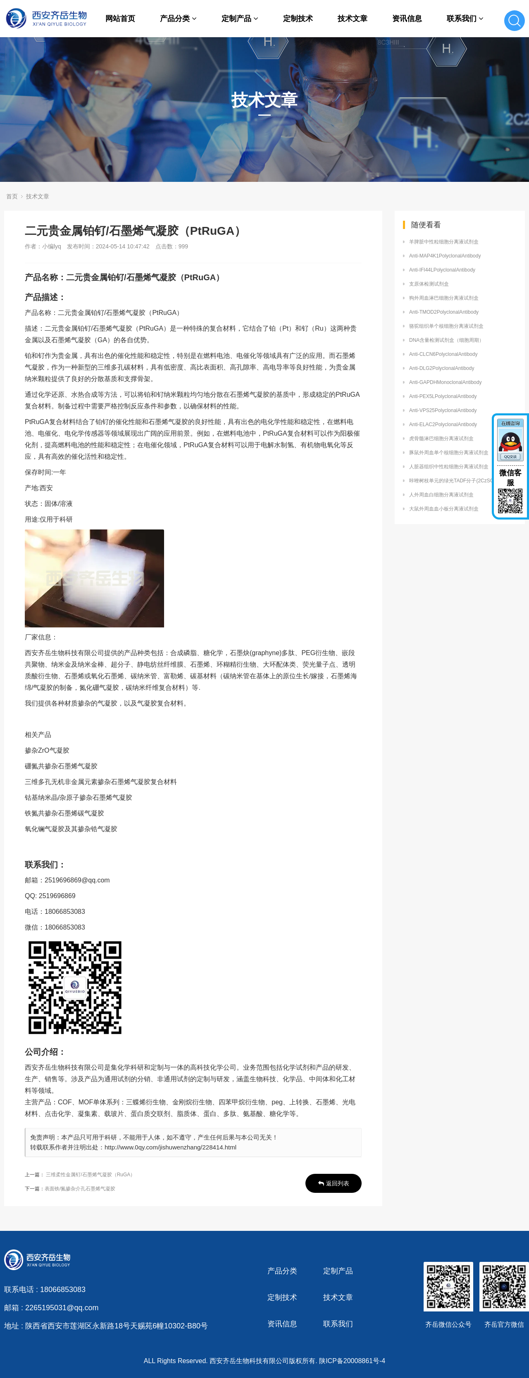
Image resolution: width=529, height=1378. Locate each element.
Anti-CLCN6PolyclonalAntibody (443, 354)
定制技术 (298, 18)
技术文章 (352, 18)
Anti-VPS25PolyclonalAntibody (443, 410)
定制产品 (240, 18)
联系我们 (465, 18)
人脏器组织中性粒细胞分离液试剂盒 (448, 467)
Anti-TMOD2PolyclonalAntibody (444, 312)
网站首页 (120, 18)
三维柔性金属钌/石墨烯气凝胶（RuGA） (90, 1175)
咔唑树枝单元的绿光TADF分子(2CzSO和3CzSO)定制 (463, 481)
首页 (12, 196)
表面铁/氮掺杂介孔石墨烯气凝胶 (80, 1189)
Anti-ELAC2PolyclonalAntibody (443, 424)
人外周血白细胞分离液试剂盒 (441, 495)
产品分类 (178, 18)
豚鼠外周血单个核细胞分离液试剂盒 (448, 452)
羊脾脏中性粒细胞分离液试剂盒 (444, 242)
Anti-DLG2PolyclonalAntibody (441, 368)
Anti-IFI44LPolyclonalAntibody (442, 270)
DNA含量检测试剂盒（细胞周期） (446, 340)
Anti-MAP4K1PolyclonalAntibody (445, 256)
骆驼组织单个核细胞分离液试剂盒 (446, 326)
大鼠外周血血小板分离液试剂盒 (444, 509)
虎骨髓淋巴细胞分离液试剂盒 (441, 438)
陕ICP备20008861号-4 (352, 1360)
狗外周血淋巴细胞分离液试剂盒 (444, 298)
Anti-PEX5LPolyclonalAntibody (443, 396)
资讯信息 (407, 18)
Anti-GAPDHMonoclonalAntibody (445, 382)
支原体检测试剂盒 (429, 284)
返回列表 (333, 1183)
